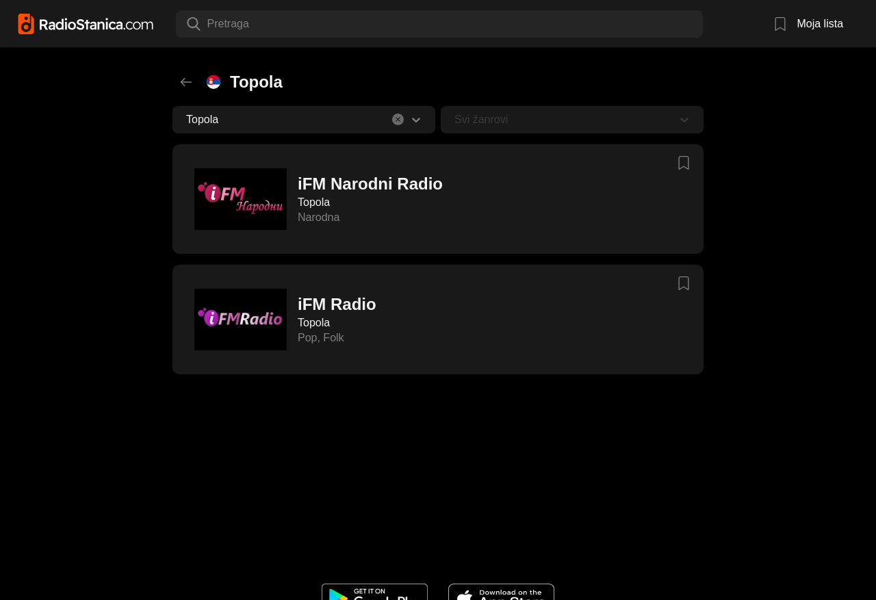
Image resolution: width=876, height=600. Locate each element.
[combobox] (208, 24)
